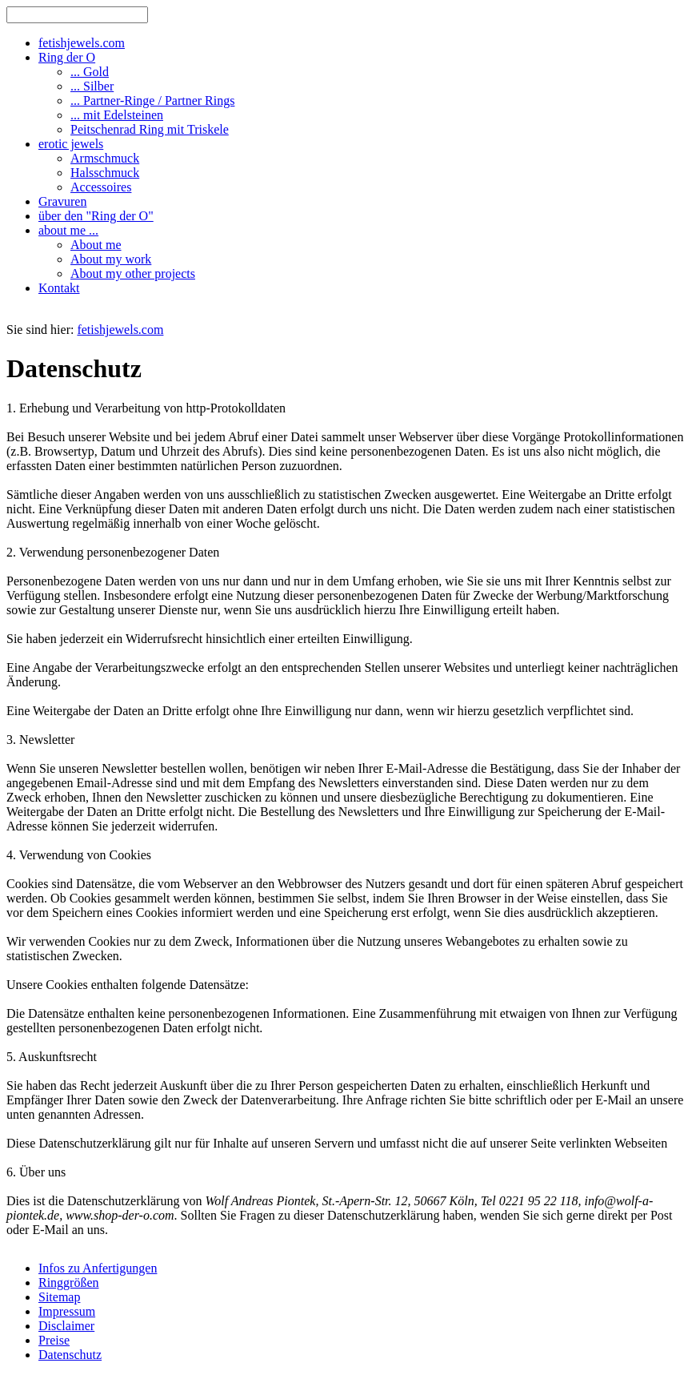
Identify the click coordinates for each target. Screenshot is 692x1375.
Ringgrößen (68, 1282)
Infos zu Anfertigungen (97, 1268)
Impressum (66, 1311)
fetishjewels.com (120, 329)
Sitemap (59, 1297)
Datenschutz (70, 1354)
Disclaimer (66, 1326)
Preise (54, 1340)
